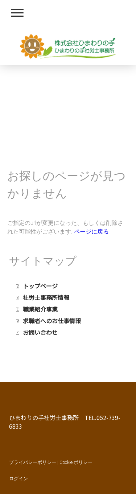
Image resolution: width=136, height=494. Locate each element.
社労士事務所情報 (46, 297)
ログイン (18, 478)
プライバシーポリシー (32, 462)
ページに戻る (91, 231)
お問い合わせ (40, 332)
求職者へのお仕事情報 (52, 320)
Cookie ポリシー (75, 462)
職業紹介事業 (40, 309)
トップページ (40, 285)
